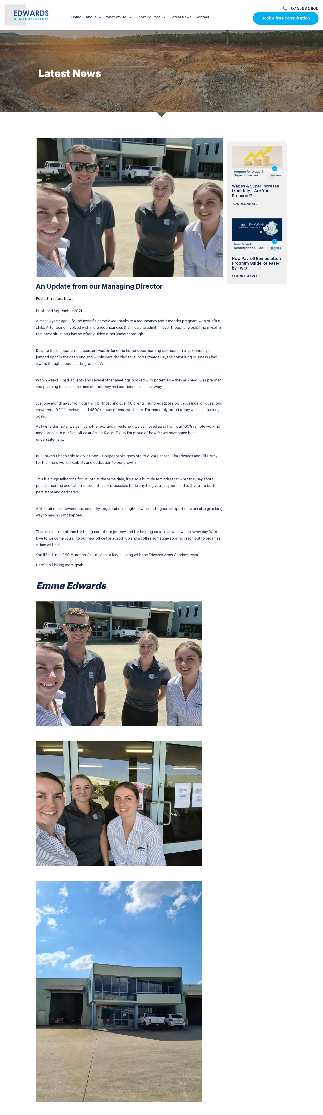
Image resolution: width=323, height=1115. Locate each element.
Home (76, 17)
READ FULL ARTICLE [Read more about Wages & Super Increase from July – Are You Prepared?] (244, 204)
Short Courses (151, 17)
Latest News (180, 17)
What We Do (119, 17)
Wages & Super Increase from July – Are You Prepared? (255, 191)
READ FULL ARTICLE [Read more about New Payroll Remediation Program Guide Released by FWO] (244, 276)
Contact (203, 17)
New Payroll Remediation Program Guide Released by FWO (256, 263)
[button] (129, 668)
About (94, 17)
